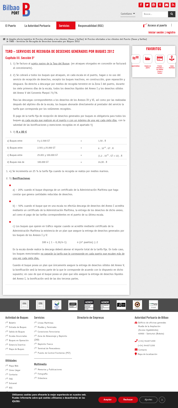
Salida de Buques (17, 332)
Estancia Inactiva (17, 345)
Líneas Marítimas (45, 323)
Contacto (142, 350)
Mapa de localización (147, 354)
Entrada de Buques (17, 327)
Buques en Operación (19, 341)
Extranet (13, 383)
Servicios (64, 25)
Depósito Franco (45, 344)
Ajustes (148, 400)
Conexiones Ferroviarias (49, 332)
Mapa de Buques (16, 349)
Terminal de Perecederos (49, 349)
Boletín (12, 323)
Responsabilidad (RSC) (91, 25)
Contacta (13, 375)
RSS (10, 388)
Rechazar (128, 400)
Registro (170, 32)
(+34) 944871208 (146, 346)
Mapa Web (13, 366)
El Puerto (10, 25)
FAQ (11, 379)
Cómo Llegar (14, 370)
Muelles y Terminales (47, 327)
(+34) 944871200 (146, 341)
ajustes (16, 401)
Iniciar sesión (156, 32)
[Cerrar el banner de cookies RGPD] (162, 400)
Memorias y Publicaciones (50, 370)
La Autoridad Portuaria (37, 25)
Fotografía (42, 374)
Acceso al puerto (154, 25)
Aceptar (108, 400)
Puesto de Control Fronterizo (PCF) (54, 353)
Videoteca (42, 378)
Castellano (126, 14)
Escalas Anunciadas (18, 336)
